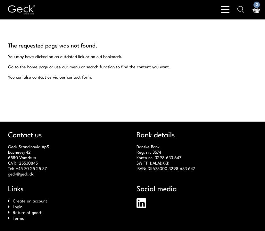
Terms (18, 219)
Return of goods (28, 213)
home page (37, 67)
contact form (79, 77)
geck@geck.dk (21, 174)
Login (17, 207)
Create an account (30, 201)
